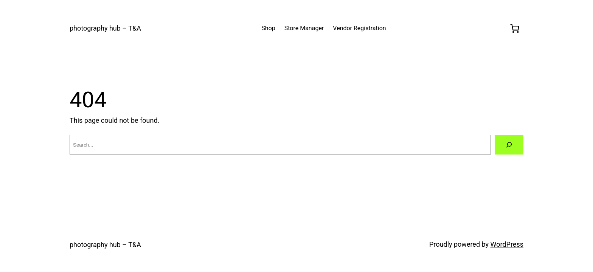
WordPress (507, 244)
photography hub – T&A (105, 28)
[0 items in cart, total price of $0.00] (514, 28)
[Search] (509, 145)
